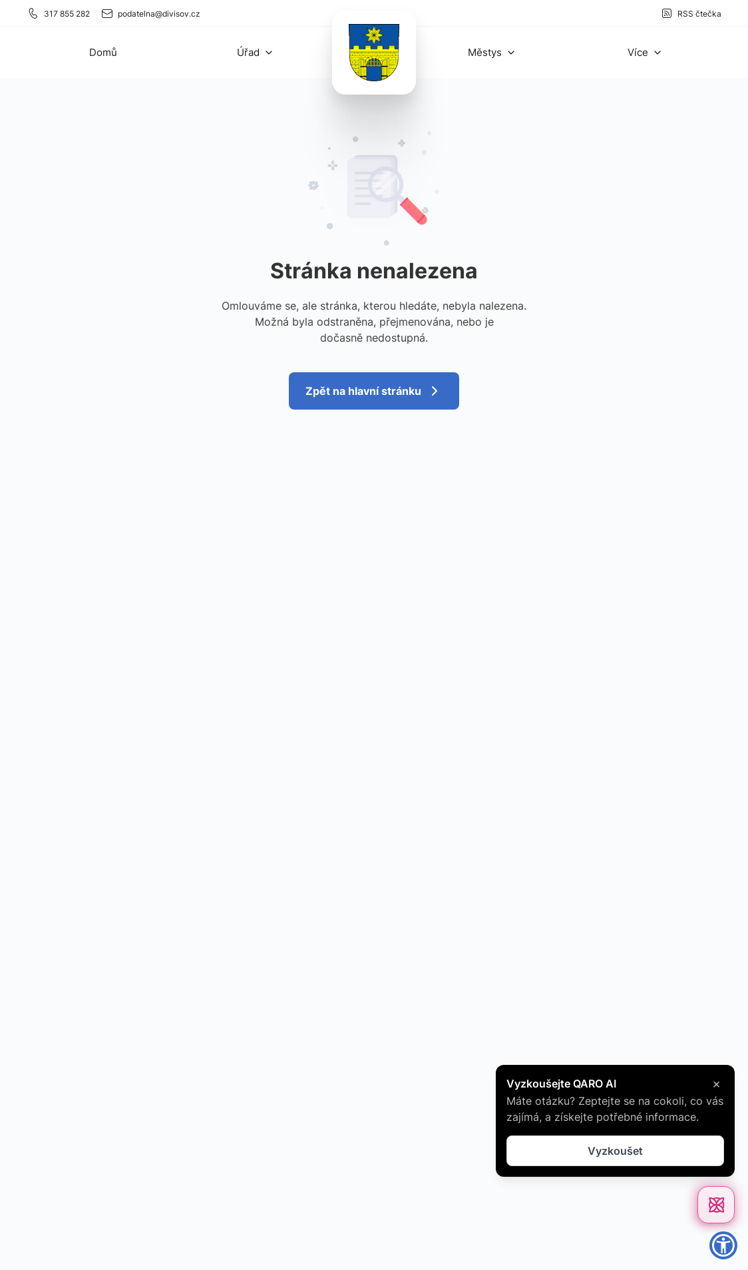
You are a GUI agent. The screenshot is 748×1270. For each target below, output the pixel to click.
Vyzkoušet (615, 1150)
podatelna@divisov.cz (150, 13)
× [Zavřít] (716, 1084)
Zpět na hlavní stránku (374, 391)
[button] (255, 52)
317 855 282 (58, 13)
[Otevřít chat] (716, 1204)
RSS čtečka (690, 13)
